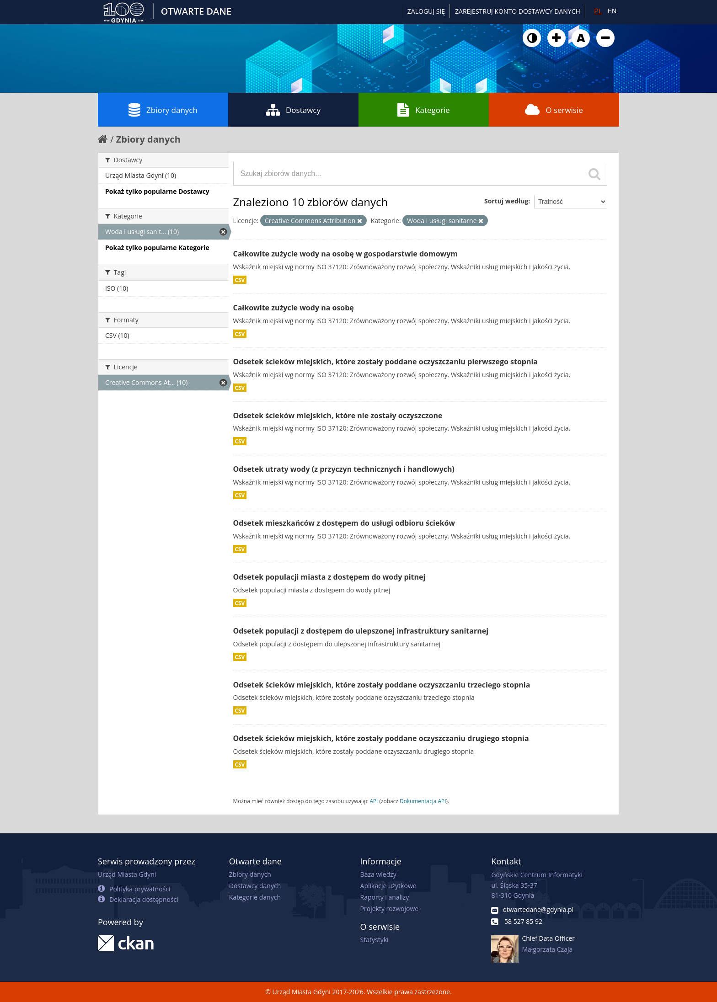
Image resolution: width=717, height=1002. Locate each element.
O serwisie (554, 110)
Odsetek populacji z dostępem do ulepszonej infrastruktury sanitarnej (361, 631)
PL (598, 11)
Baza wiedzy (378, 874)
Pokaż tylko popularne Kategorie (157, 247)
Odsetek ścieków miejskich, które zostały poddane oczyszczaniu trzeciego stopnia (381, 685)
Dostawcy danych (255, 885)
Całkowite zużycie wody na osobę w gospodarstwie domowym (345, 254)
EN (612, 11)
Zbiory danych (163, 110)
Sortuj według (506, 201)
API (373, 801)
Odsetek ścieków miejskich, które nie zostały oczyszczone (338, 415)
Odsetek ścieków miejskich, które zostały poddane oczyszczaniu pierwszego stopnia (385, 362)
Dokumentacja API (423, 801)
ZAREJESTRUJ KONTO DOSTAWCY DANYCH (517, 11)
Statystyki (374, 939)
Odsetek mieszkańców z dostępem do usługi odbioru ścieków (344, 523)
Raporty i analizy (384, 897)
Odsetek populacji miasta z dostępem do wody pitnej (329, 577)
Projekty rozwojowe (389, 908)
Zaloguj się (426, 11)
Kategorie (423, 110)
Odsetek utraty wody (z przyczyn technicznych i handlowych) (344, 469)
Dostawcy (293, 110)
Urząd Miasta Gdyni (127, 874)
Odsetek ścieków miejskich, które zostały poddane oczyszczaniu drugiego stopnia (381, 738)
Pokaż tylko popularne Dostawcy (157, 191)
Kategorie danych (255, 897)
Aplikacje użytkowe (388, 885)
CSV (240, 279)
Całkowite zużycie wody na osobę (293, 308)
